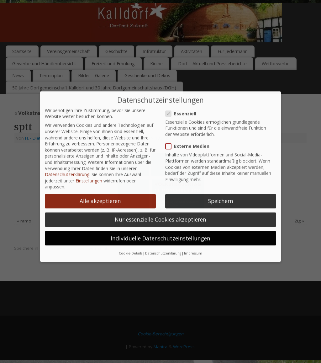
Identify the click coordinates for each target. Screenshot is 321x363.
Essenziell (183, 104)
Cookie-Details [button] (130, 244)
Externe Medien (190, 137)
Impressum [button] (193, 244)
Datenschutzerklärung (67, 165)
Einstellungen (89, 171)
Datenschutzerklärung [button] (163, 244)
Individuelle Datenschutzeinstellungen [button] (160, 228)
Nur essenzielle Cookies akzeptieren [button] (160, 210)
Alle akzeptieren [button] (100, 191)
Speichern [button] (220, 191)
